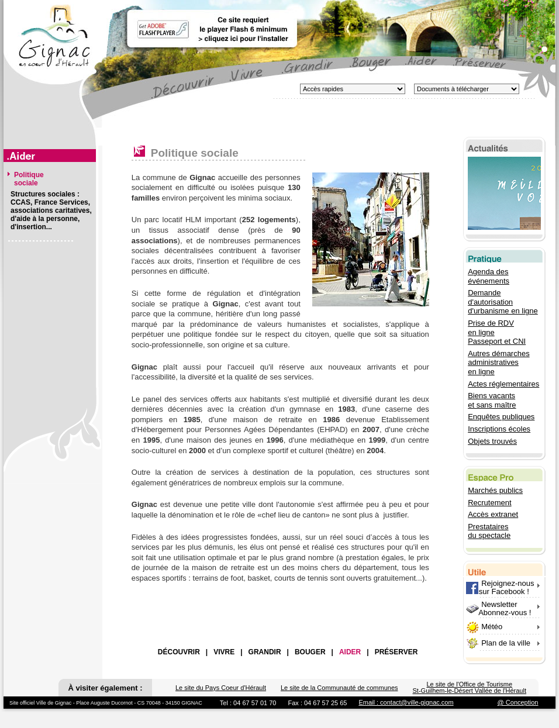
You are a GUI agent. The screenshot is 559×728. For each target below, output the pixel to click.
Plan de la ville (505, 643)
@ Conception (518, 702)
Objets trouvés (492, 441)
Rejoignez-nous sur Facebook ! (500, 587)
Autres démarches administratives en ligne (499, 362)
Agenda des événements (488, 276)
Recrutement (489, 502)
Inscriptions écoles (499, 429)
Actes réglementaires (503, 383)
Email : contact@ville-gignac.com (405, 702)
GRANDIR (265, 652)
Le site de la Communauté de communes (339, 687)
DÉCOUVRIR (179, 652)
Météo (491, 626)
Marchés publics (495, 490)
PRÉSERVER (396, 652)
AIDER (350, 652)
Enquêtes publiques (501, 416)
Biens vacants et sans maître (492, 400)
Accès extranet (493, 514)
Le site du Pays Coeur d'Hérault (220, 687)
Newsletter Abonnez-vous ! (498, 608)
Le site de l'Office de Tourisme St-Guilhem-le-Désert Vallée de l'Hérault (469, 687)
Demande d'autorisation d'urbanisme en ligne (503, 301)
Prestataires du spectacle (489, 531)
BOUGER (310, 652)
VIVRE (223, 652)
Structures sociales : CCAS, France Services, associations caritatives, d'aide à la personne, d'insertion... (51, 210)
